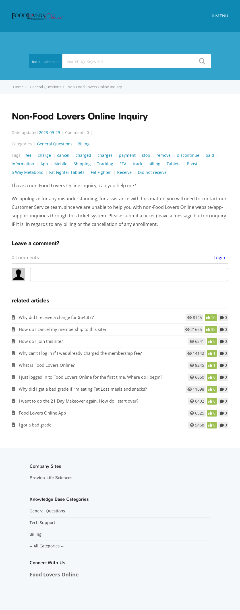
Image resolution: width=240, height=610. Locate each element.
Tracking (105, 163)
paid (210, 155)
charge (45, 155)
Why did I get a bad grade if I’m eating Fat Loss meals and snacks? (83, 389)
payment (128, 155)
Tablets (174, 163)
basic (36, 61)
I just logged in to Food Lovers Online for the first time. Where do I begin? (90, 377)
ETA (123, 163)
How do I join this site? (41, 341)
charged (84, 155)
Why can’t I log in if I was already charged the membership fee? (80, 353)
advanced (51, 61)
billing (155, 163)
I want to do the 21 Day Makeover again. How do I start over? (78, 401)
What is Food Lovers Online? (47, 365)
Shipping (83, 163)
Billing (84, 144)
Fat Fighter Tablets (67, 172)
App (44, 163)
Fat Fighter (101, 172)
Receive (125, 172)
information (23, 163)
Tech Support (42, 522)
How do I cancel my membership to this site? (62, 329)
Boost (192, 163)
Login (219, 257)
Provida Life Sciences (51, 478)
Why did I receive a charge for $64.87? (56, 317)
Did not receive (152, 172)
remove (164, 155)
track (138, 163)
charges (106, 155)
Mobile (61, 163)
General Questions (45, 86)
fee (29, 155)
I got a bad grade (35, 425)
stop (146, 155)
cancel (64, 155)
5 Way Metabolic (28, 172)
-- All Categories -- (47, 546)
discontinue (188, 155)
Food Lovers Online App (42, 413)
